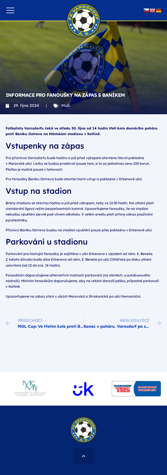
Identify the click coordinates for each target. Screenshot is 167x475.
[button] (10, 10)
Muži (65, 105)
